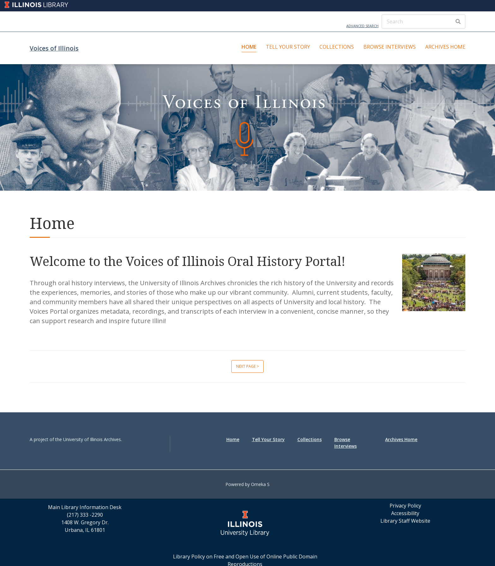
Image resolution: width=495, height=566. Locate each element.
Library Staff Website (405, 520)
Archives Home (445, 46)
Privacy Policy (405, 505)
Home (249, 46)
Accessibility (405, 513)
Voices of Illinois (54, 48)
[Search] (423, 21)
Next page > (247, 366)
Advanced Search (362, 25)
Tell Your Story (288, 46)
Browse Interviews (389, 46)
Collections (336, 46)
